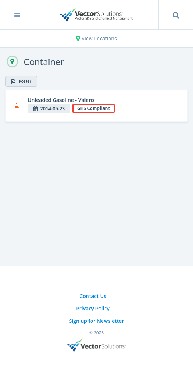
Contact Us (92, 296)
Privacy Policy (93, 308)
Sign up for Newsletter (96, 320)
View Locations (96, 38)
